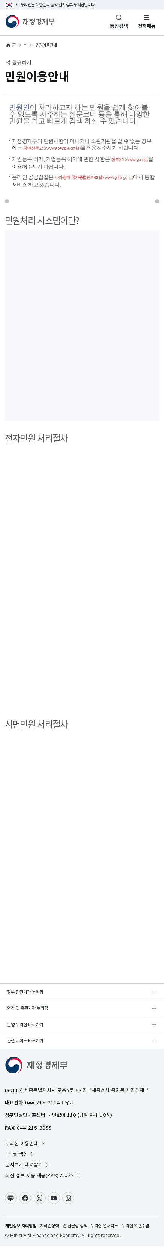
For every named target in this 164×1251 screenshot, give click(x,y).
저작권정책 (49, 1230)
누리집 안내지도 (104, 1230)
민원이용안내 (46, 45)
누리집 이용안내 (25, 1148)
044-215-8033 (34, 1132)
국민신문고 (60, 148)
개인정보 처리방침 (20, 1230)
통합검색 (119, 26)
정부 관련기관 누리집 (25, 996)
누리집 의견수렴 (135, 1230)
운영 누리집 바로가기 (25, 1029)
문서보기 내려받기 (27, 1169)
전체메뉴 (147, 26)
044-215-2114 (42, 1107)
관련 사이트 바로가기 (25, 1045)
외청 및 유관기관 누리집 (27, 1012)
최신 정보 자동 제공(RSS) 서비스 (43, 1180)
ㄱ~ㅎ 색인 (20, 1159)
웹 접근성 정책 (75, 1230)
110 (71, 1119)
